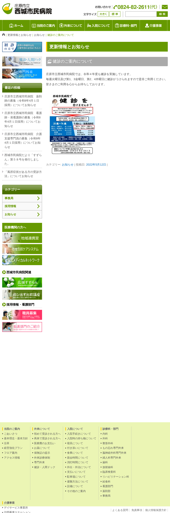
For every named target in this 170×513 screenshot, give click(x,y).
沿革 (6, 443)
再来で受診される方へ (47, 438)
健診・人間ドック (44, 467)
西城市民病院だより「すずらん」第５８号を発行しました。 (23, 159)
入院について (75, 428)
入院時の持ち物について (81, 438)
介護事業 (9, 502)
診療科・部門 (110, 428)
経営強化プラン (13, 447)
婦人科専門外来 (111, 457)
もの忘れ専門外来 (113, 447)
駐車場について (76, 476)
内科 (105, 433)
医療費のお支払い (44, 443)
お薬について (42, 447)
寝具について (75, 443)
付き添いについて (77, 447)
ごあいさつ (10, 433)
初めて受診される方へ (47, 433)
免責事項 (136, 510)
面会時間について (77, 457)
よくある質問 (120, 510)
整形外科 (107, 443)
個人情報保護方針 (155, 510)
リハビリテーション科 (115, 476)
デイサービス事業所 (16, 507)
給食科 (106, 481)
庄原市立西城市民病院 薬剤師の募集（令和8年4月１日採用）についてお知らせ (23, 101)
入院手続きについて (79, 433)
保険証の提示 (42, 452)
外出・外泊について (79, 467)
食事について (75, 452)
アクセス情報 (12, 457)
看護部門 (107, 486)
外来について (42, 428)
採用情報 (10, 206)
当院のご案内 (12, 428)
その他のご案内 (76, 491)
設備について (75, 486)
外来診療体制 (42, 457)
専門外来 (39, 462)
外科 (105, 438)
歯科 (105, 462)
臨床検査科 (109, 471)
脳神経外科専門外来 (114, 452)
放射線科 (107, 467)
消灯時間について (77, 462)
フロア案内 (10, 452)
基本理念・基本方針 (16, 438)
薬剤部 (106, 491)
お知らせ (67, 164)
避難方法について (77, 481)
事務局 (9, 198)
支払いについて (76, 471)
